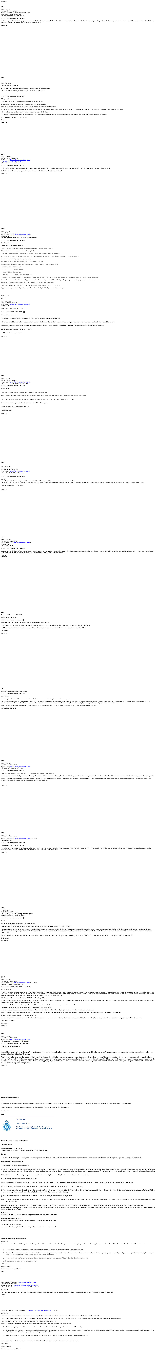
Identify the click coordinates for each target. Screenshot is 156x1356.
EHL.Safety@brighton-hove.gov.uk (20, 304)
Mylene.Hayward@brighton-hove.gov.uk (41, 1310)
